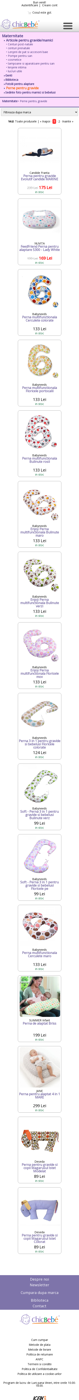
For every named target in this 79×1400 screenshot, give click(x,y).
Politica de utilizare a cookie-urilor (39, 1374)
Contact (39, 1305)
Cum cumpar (39, 1340)
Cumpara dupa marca (40, 1292)
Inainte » (67, 121)
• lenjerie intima (16, 67)
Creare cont (50, 5)
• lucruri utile (14, 71)
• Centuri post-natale (19, 44)
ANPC (39, 1359)
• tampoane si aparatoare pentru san (30, 63)
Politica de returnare (39, 1354)
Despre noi (39, 1279)
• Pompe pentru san (19, 56)
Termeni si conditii (39, 1364)
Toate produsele (26, 121)
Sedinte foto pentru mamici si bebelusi (30, 92)
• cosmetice (13, 60)
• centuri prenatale (18, 48)
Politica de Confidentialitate (40, 1369)
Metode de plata (39, 1345)
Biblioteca (11, 80)
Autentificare (29, 5)
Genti (8, 75)
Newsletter (39, 1284)
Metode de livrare (39, 1349)
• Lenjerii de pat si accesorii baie (27, 52)
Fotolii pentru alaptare (19, 84)
